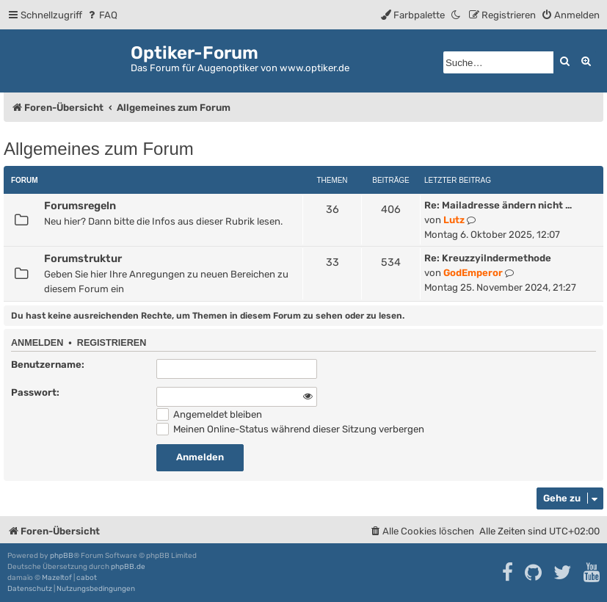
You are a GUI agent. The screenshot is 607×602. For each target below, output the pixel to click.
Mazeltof (57, 577)
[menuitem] (101, 15)
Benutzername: (47, 364)
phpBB (61, 555)
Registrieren (111, 343)
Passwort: (35, 392)
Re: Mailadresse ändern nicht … (498, 205)
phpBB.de (128, 566)
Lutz (454, 219)
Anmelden (37, 343)
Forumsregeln (80, 205)
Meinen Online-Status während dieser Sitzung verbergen (290, 429)
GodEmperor (473, 272)
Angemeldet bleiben (209, 414)
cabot (86, 577)
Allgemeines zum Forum (99, 149)
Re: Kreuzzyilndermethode (487, 258)
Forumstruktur (83, 258)
